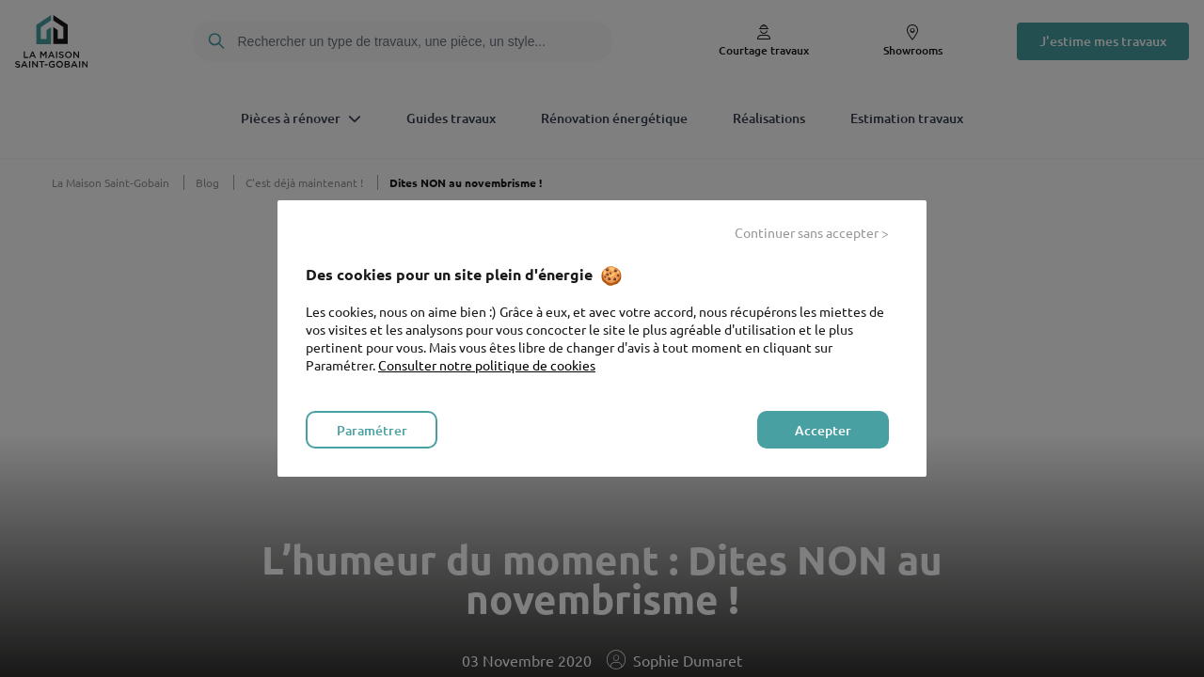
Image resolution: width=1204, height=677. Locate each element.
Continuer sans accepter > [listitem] (812, 232)
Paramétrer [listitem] (372, 430)
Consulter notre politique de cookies (486, 364)
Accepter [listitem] (823, 430)
